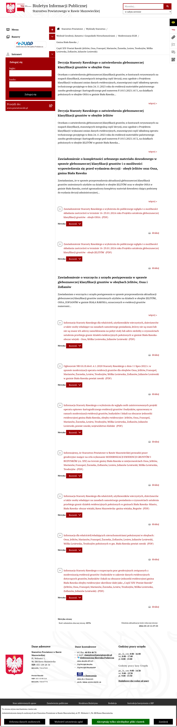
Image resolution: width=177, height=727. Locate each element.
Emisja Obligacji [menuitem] (15, 154)
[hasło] (30, 265)
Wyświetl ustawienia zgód (68, 721)
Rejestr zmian (24, 705)
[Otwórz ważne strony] (173, 44)
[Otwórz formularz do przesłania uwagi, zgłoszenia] (173, 52)
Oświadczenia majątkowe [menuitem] (20, 77)
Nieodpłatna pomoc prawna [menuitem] (22, 166)
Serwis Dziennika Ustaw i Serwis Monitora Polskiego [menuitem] (24, 123)
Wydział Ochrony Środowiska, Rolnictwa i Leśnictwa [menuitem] (23, 146)
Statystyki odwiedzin (84, 705)
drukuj (155, 224)
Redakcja (112, 695)
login (12, 248)
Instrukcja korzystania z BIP (140, 695)
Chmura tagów (111, 705)
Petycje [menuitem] (11, 172)
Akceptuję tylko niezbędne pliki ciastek (121, 721)
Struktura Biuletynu (88, 695)
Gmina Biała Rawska (66, 34)
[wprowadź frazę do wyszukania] (143, 6)
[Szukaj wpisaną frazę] (167, 6)
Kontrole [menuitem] (11, 197)
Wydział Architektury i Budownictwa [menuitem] (27, 138)
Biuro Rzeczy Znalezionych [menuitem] (21, 160)
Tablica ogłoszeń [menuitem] (16, 93)
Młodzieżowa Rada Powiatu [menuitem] (22, 52)
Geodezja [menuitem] (12, 131)
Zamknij (163, 721)
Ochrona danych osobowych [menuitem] (22, 191)
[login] (30, 253)
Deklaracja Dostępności (52, 705)
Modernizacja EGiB (127, 27)
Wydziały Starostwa (95, 20)
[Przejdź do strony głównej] (53, 8)
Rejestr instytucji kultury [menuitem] (20, 185)
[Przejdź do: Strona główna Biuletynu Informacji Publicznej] (58, 20)
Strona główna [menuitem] (15, 27)
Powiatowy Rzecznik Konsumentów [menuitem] (26, 178)
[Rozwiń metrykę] (74, 215)
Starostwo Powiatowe (72, 20)
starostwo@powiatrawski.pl (98, 646)
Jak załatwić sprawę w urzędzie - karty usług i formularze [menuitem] (27, 85)
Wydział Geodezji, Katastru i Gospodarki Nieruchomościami (85, 27)
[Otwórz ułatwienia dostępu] (173, 22)
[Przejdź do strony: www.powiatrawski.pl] (173, 37)
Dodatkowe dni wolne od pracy (134, 672)
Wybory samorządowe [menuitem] (19, 203)
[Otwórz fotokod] (173, 59)
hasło (12, 259)
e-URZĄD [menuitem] (12, 64)
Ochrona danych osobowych (24, 721)
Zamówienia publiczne (57, 695)
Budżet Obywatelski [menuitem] (18, 71)
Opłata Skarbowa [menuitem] (16, 105)
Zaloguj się (30, 274)
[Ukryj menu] (52, 21)
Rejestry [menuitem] (11, 209)
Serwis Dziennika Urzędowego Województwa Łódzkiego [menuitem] (23, 113)
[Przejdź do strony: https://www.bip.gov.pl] (173, 29)
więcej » (153, 95)
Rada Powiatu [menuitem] (14, 39)
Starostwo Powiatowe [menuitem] (18, 58)
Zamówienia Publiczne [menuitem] (19, 99)
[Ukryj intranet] (52, 234)
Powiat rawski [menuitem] (14, 33)
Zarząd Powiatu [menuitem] (15, 46)
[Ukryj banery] (52, 217)
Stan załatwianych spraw (24, 695)
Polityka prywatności (139, 705)
